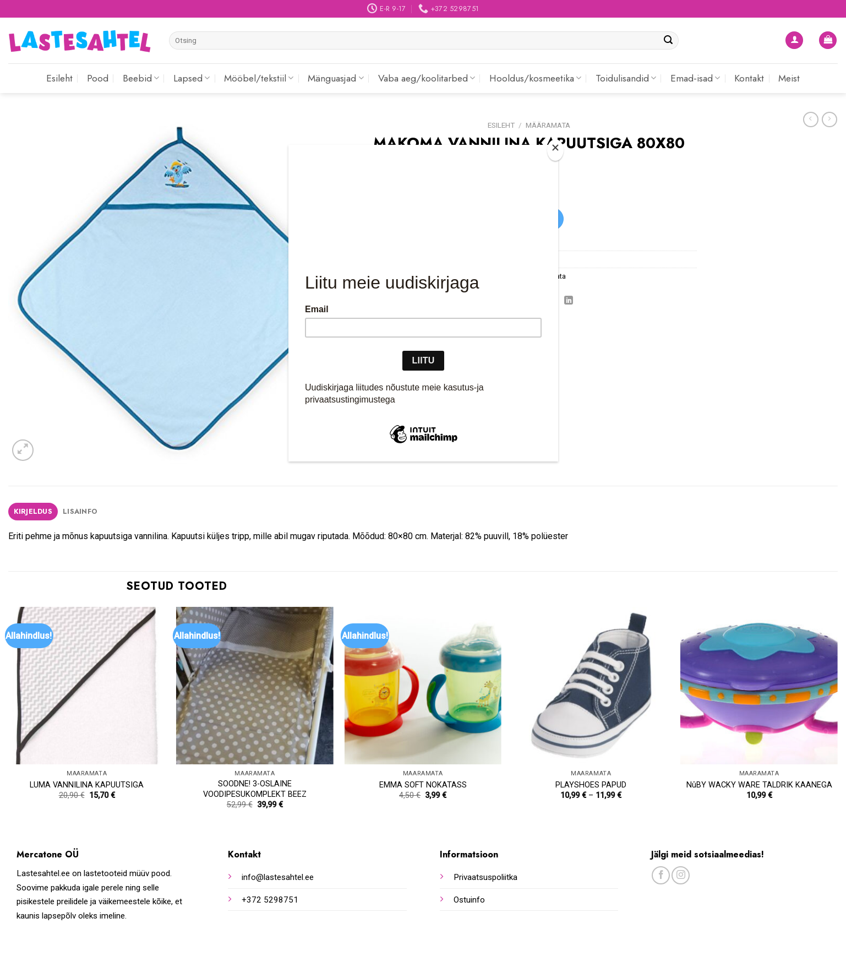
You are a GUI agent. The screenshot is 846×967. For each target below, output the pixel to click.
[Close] (555, 150)
